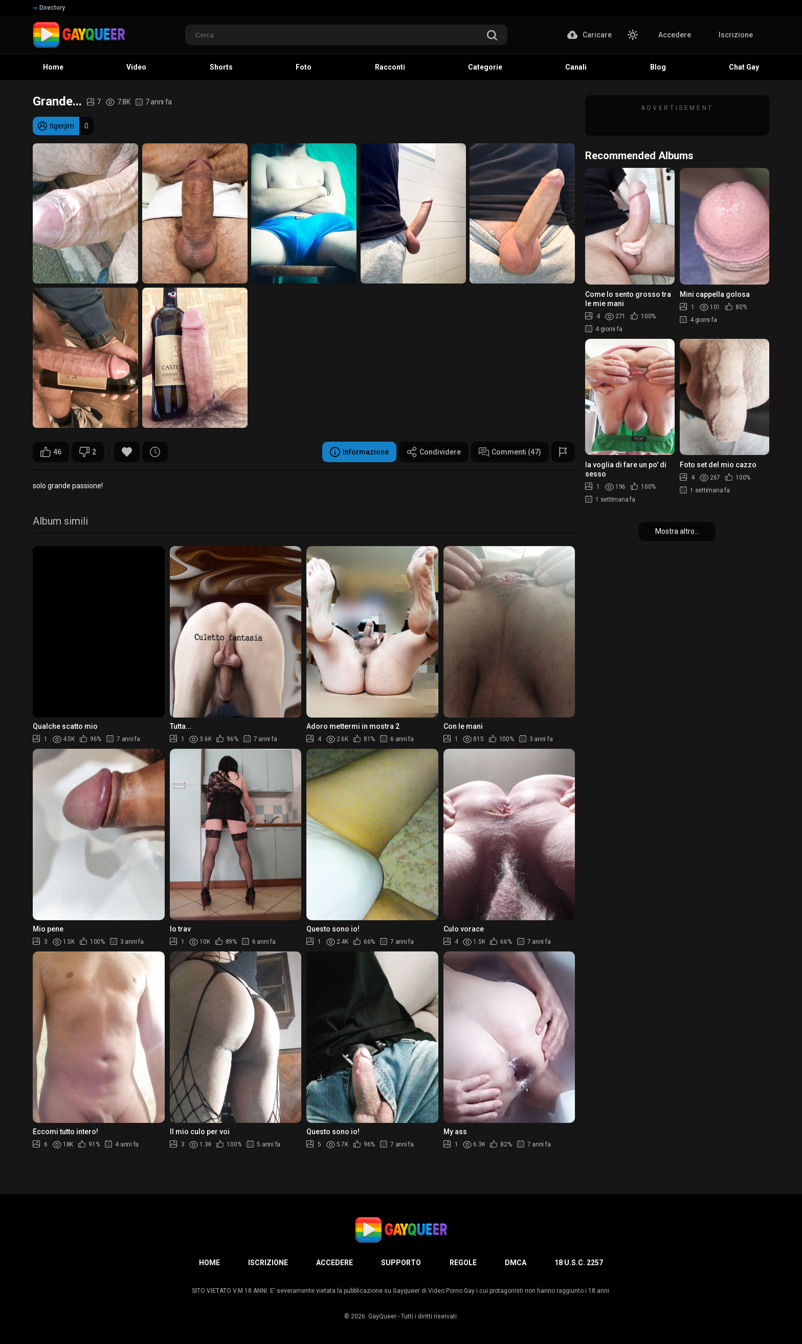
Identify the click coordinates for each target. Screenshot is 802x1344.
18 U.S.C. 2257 (578, 1263)
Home (209, 1263)
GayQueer (382, 1316)
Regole (463, 1263)
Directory (49, 7)
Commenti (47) (510, 452)
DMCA (515, 1263)
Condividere (434, 452)
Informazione (359, 452)
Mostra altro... (677, 531)
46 (50, 452)
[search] (492, 36)
